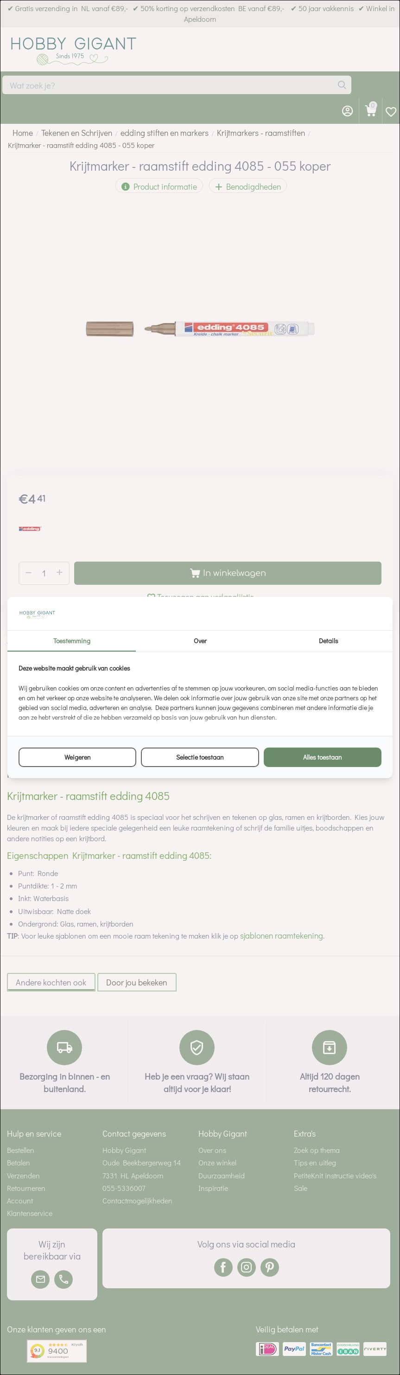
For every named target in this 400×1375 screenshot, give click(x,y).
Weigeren (77, 757)
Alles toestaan (322, 757)
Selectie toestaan (200, 757)
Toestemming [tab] (71, 640)
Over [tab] (200, 640)
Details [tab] (328, 640)
